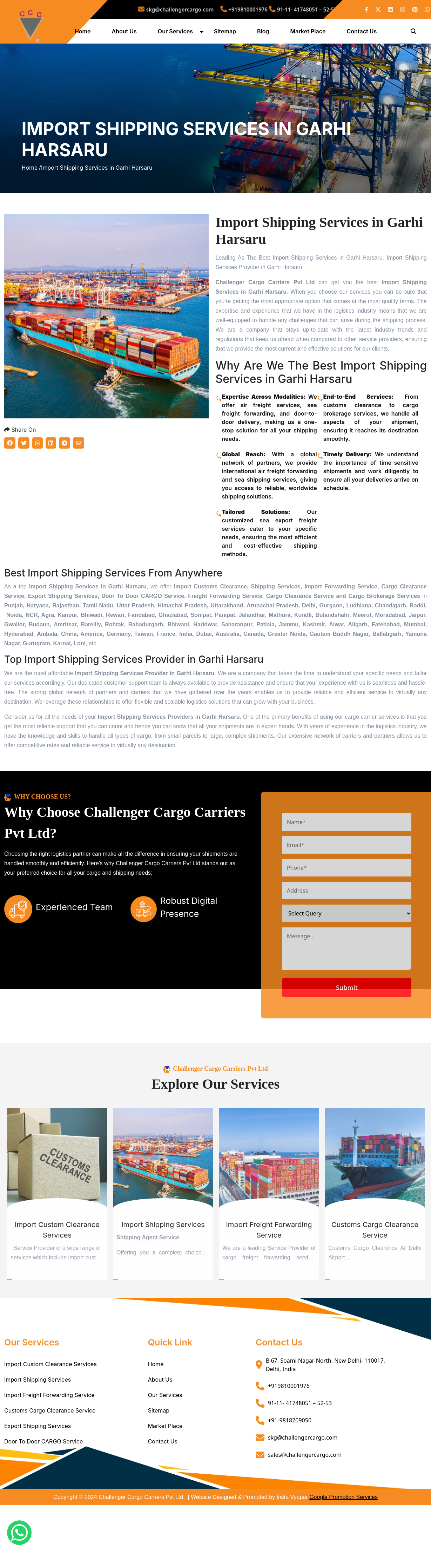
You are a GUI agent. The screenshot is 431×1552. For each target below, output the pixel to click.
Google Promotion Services (343, 1526)
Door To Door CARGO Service (43, 1470)
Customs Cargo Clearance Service (49, 1439)
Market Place (308, 32)
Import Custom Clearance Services (50, 1393)
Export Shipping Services (37, 1455)
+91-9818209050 (289, 1449)
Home (84, 32)
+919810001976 (241, 9)
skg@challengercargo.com (192, 9)
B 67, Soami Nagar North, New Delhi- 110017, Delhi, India (325, 1394)
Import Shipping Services (37, 1408)
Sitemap (226, 32)
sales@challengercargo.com (305, 1484)
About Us (125, 32)
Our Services (176, 32)
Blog (264, 32)
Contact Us (363, 32)
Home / (31, 183)
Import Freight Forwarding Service (49, 1424)
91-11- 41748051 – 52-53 (285, 9)
